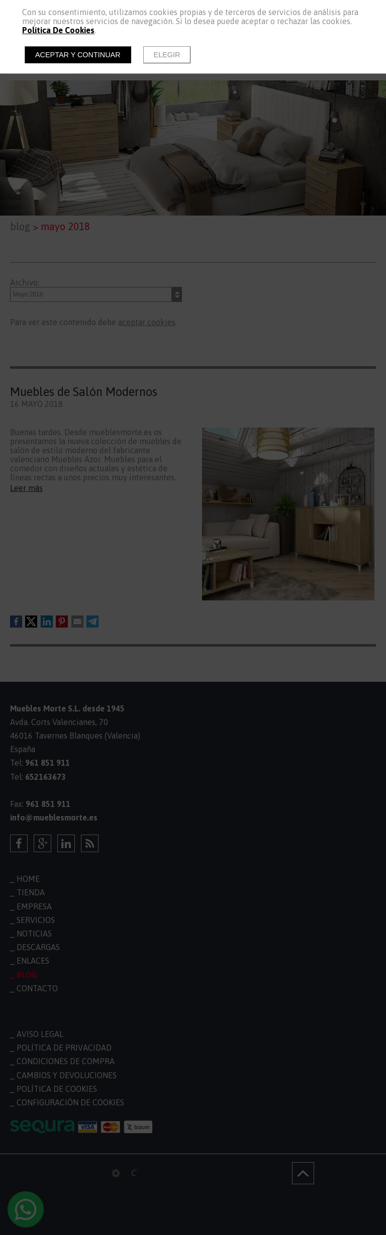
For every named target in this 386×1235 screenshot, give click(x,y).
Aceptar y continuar (78, 55)
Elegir (167, 55)
